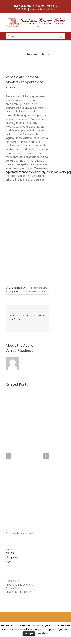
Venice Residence (18, 287)
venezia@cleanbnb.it (42, 9)
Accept (28, 633)
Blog (16, 291)
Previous (32, 54)
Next (44, 54)
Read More (44, 633)
